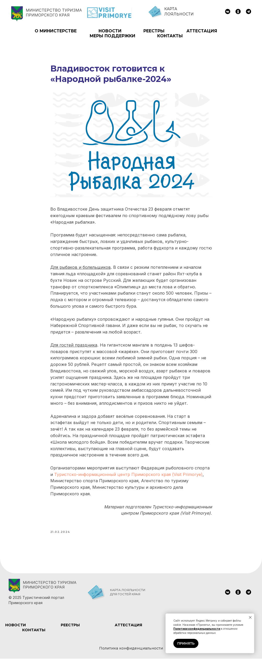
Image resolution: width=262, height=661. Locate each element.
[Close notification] (250, 617)
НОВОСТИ (110, 30)
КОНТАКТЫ (170, 35)
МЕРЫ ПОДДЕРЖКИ (112, 35)
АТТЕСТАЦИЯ (201, 30)
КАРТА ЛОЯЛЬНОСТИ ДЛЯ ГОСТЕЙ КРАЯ (127, 594)
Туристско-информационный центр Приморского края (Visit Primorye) (128, 475)
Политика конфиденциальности (131, 650)
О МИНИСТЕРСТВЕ (56, 30)
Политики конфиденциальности (196, 628)
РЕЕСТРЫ (153, 30)
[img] (227, 11)
